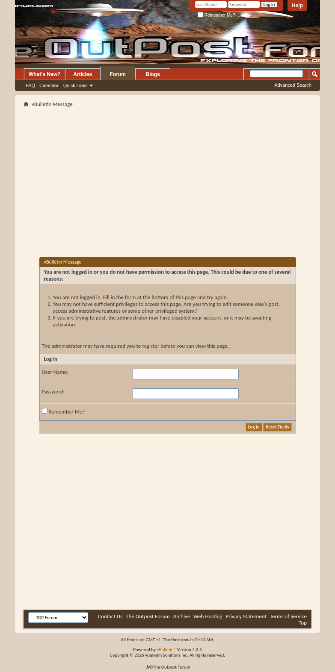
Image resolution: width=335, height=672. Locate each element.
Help (297, 6)
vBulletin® (166, 649)
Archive (181, 616)
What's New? (44, 74)
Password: (53, 391)
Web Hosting (207, 616)
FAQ (30, 85)
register (150, 346)
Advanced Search (292, 85)
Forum (118, 74)
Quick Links (75, 85)
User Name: (55, 372)
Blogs (153, 74)
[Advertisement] (124, 169)
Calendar (49, 85)
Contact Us (110, 616)
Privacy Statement (245, 616)
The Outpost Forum (148, 616)
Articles (82, 74)
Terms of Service (288, 616)
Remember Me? (216, 15)
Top (303, 622)
